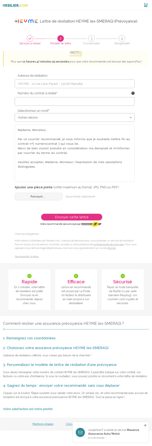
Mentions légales (43, 424)
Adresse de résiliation (32, 75)
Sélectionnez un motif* (34, 111)
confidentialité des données (108, 244)
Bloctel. (111, 248)
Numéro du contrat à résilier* (38, 93)
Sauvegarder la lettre (27, 256)
